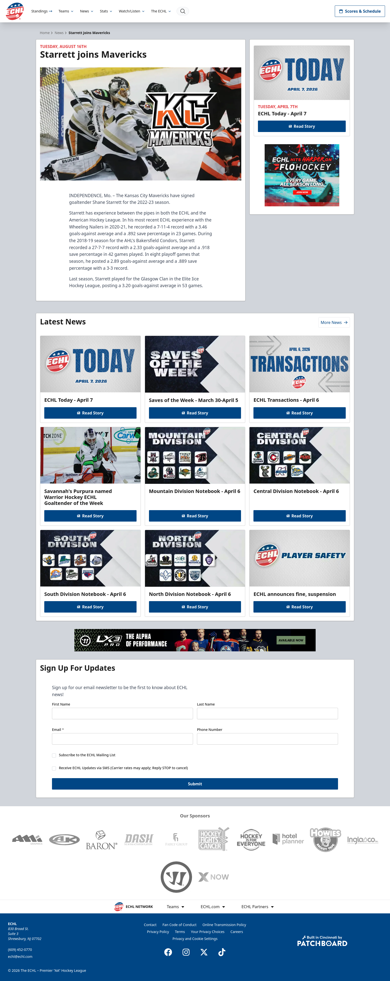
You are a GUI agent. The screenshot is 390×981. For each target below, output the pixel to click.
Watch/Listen (132, 11)
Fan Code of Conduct (179, 924)
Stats (106, 11)
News (87, 11)
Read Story (302, 126)
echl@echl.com (20, 956)
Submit (195, 784)
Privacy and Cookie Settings (195, 938)
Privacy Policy (158, 931)
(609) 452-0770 (20, 949)
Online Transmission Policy (224, 924)
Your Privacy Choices (208, 931)
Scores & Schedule (360, 11)
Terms (180, 931)
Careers (237, 931)
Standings (41, 11)
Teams (66, 11)
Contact (150, 924)
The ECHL (161, 11)
